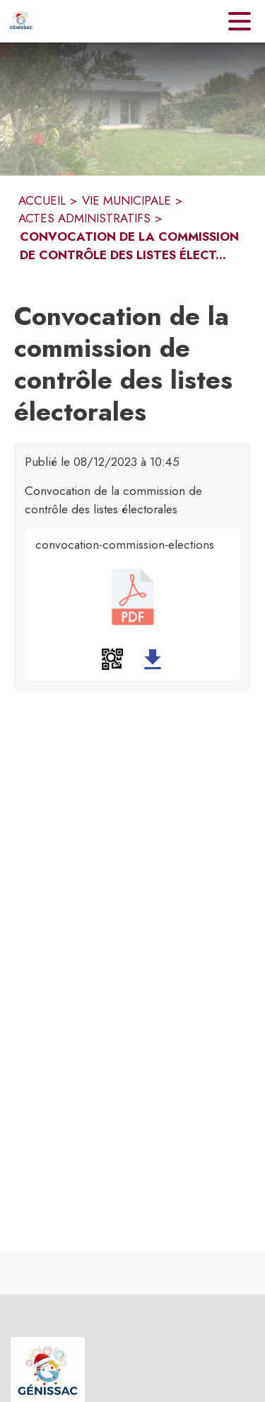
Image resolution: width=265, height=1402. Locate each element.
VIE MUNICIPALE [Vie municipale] (126, 200)
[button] (112, 659)
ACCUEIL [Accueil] (42, 200)
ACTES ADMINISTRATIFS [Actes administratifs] (84, 218)
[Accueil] (21, 21)
